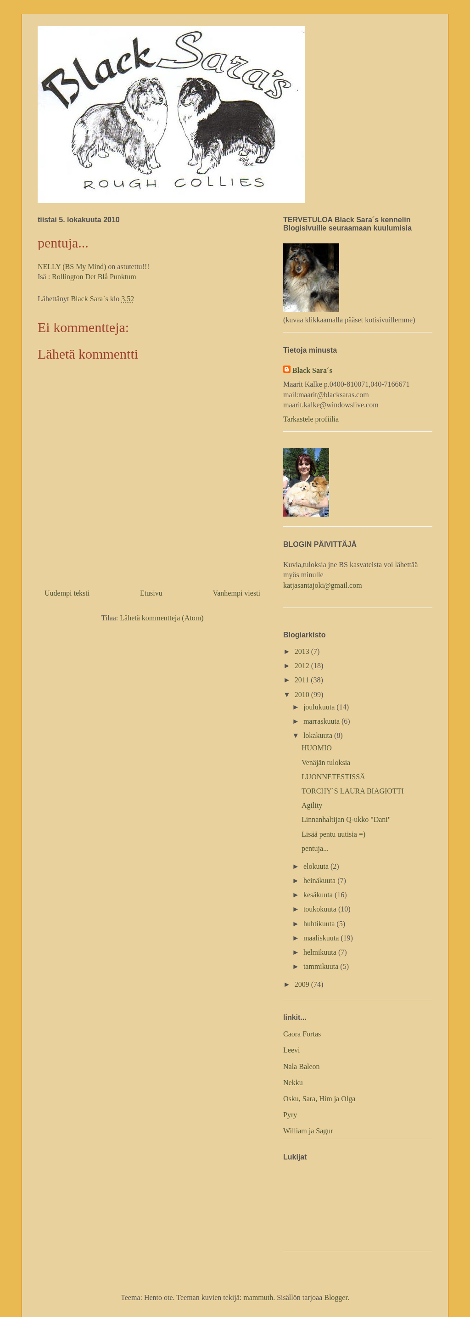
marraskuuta (322, 721)
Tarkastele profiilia (311, 419)
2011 (303, 680)
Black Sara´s (312, 370)
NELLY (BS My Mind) (72, 266)
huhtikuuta (319, 924)
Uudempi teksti (67, 593)
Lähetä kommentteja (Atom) (161, 618)
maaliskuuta (322, 938)
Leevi (291, 1050)
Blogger (335, 1297)
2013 (303, 651)
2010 (303, 694)
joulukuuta (319, 707)
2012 (303, 666)
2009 (303, 984)
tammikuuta (321, 966)
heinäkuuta (320, 880)
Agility (312, 805)
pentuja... (315, 848)
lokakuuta (318, 735)
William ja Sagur (308, 1131)
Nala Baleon (301, 1066)
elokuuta (316, 866)
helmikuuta (320, 952)
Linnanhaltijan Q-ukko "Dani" (346, 819)
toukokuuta (320, 909)
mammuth (258, 1297)
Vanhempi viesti (236, 593)
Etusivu (151, 593)
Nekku (293, 1082)
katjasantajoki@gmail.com (322, 585)
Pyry (290, 1115)
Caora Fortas (302, 1034)
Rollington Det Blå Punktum (94, 277)
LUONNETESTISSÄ (333, 777)
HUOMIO (317, 748)
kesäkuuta (319, 895)
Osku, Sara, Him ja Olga (319, 1099)
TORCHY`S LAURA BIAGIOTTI (353, 791)
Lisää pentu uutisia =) (333, 834)
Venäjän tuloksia (326, 762)
